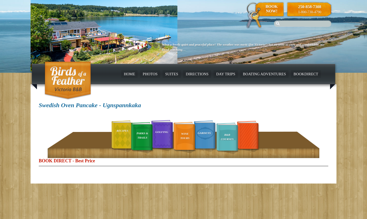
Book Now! (272, 8)
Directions (197, 74)
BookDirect (306, 74)
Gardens (204, 133)
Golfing (161, 131)
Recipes (122, 130)
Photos (150, 74)
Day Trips (225, 74)
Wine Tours (185, 136)
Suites (171, 74)
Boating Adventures (264, 74)
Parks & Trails (142, 135)
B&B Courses (227, 137)
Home (129, 74)
